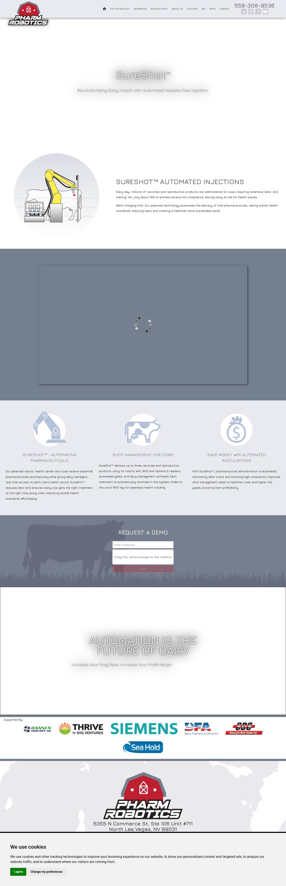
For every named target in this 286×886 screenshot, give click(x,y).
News (213, 9)
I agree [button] (18, 871)
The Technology (119, 9)
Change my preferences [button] (46, 871)
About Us (177, 9)
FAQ (203, 9)
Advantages (140, 9)
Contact (224, 9)
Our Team (192, 9)
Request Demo (159, 9)
